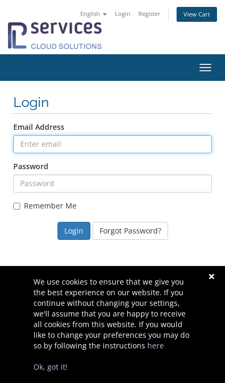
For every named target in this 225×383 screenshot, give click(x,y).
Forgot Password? (130, 231)
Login (122, 14)
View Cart (197, 14)
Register (149, 14)
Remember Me (45, 206)
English (93, 14)
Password (30, 166)
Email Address (38, 127)
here (155, 345)
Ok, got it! (51, 367)
